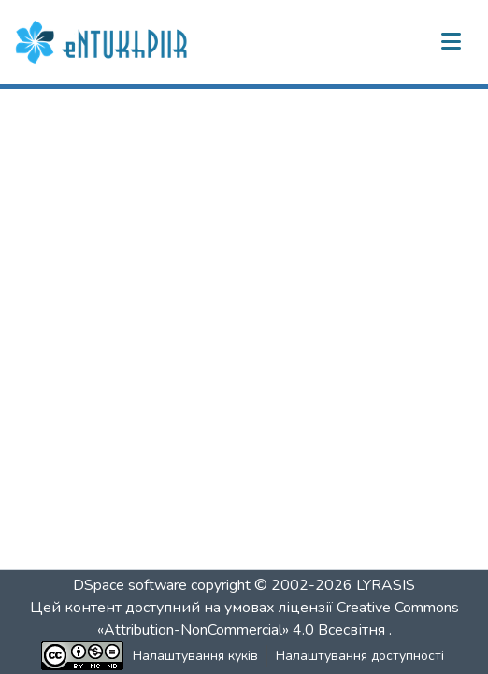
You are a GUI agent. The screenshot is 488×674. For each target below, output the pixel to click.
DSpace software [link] (130, 585)
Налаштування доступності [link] (360, 656)
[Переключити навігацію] (450, 42)
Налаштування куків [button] (195, 656)
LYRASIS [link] (385, 585)
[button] (103, 42)
